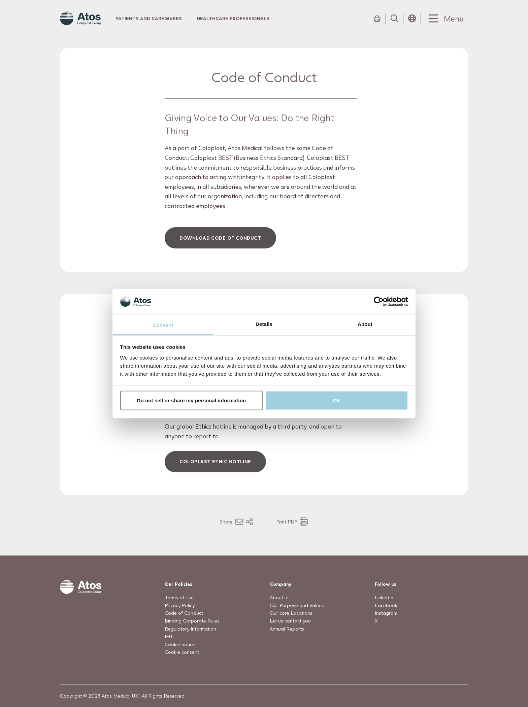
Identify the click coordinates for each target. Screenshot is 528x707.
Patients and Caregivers (149, 18)
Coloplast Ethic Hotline (215, 461)
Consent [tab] (163, 325)
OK (336, 400)
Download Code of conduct (220, 238)
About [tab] (365, 324)
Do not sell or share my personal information (191, 400)
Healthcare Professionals (233, 18)
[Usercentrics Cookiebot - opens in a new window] (378, 302)
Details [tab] (264, 324)
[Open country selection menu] (412, 18)
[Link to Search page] (395, 18)
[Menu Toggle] (444, 18)
